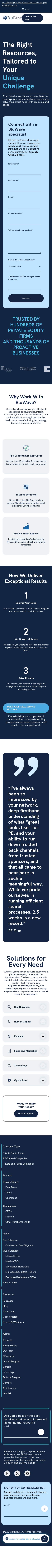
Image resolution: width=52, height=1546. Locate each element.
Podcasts (8, 1300)
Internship (8, 1372)
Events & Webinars (13, 1322)
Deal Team (11, 1187)
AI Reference (9, 1388)
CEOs (8, 1211)
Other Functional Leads (17, 1222)
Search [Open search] (26, 9)
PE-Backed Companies (15, 1158)
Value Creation (10, 1251)
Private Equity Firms (13, 1153)
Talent (8, 1192)
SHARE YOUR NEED (30, 17)
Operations (11, 1198)
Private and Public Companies (19, 1164)
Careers (7, 1366)
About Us (8, 1340)
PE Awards (8, 1356)
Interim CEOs (12, 1256)
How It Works (10, 1345)
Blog (5, 1306)
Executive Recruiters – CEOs (20, 1277)
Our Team (8, 1350)
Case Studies (10, 1316)
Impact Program (11, 1361)
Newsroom (9, 1311)
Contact (7, 1382)
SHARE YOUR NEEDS (26, 1114)
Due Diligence (10, 1240)
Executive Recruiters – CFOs (20, 1272)
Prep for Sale (10, 1282)
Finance (9, 1216)
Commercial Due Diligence (19, 1245)
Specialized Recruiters (17, 1266)
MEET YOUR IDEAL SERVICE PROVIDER (21, 708)
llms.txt (7, 1393)
